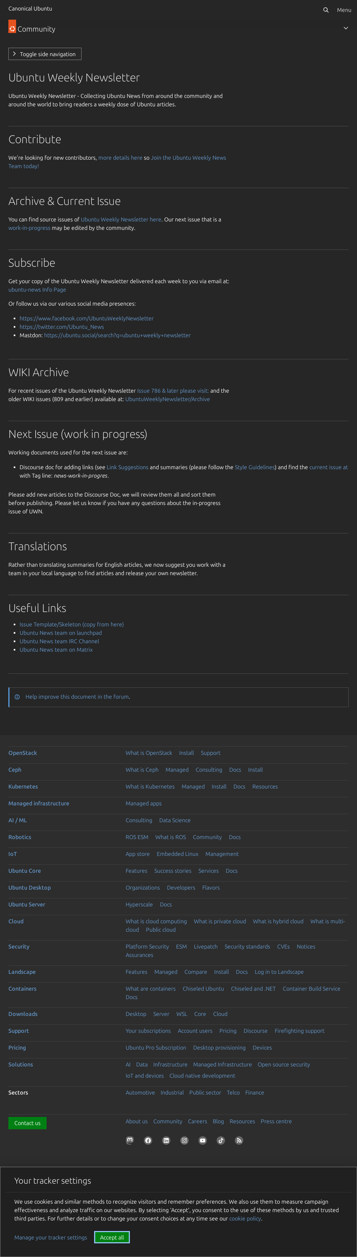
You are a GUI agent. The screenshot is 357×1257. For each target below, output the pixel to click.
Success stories (172, 870)
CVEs (283, 946)
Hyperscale (139, 904)
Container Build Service (312, 988)
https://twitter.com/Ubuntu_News (62, 327)
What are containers (151, 988)
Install (186, 753)
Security (18, 946)
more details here (120, 157)
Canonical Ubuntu (30, 8)
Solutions (20, 1064)
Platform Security (147, 946)
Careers (197, 1121)
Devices (262, 1047)
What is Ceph (142, 769)
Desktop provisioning (219, 1047)
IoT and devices (145, 1075)
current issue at (328, 467)
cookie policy (245, 1218)
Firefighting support (299, 1030)
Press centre (276, 1121)
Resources (265, 786)
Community (207, 837)
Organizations (143, 887)
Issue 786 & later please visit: (173, 390)
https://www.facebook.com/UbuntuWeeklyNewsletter (87, 318)
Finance (254, 1092)
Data (142, 1064)
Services (208, 870)
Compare (195, 972)
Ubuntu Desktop (29, 887)
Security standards (247, 946)
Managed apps (144, 803)
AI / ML (17, 820)
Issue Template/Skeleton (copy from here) (72, 624)
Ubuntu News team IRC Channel (59, 641)
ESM (181, 946)
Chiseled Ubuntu (203, 988)
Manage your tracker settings (50, 1237)
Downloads (22, 1014)
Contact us (27, 1123)
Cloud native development (202, 1075)
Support (210, 753)
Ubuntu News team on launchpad (61, 633)
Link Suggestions (127, 467)
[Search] (325, 10)
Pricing (228, 1030)
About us (137, 1121)
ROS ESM (137, 837)
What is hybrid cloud (278, 921)
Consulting (209, 769)
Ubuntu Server (26, 904)
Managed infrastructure (38, 803)
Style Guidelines (255, 467)
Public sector (205, 1092)
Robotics (19, 837)
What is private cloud (220, 921)
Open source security (284, 1064)
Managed (177, 769)
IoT (12, 854)
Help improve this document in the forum (77, 696)
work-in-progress (29, 228)
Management (222, 854)
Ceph (14, 769)
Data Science (175, 820)
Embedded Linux (177, 854)
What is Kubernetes (150, 786)
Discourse (256, 1030)
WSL (181, 1014)
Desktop (136, 1014)
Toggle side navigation (48, 54)
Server (161, 1014)
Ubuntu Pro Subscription (156, 1047)
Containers (22, 988)
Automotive (140, 1092)
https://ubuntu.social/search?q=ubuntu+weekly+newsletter (117, 335)
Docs (235, 769)
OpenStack (22, 753)
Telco (233, 1092)
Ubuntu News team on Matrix (56, 649)
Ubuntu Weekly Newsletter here (121, 219)
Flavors (211, 887)
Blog (218, 1121)
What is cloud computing (156, 921)
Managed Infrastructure (222, 1064)
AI (128, 1064)
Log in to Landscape (279, 972)
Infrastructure (170, 1064)
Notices (306, 946)
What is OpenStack (149, 753)
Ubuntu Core (24, 870)
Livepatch (206, 946)
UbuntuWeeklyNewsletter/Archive (167, 399)
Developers (181, 887)
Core (200, 1014)
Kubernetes (23, 786)
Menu (344, 10)
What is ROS (170, 837)
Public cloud (161, 929)
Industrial (172, 1092)
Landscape (22, 972)
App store (138, 854)
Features (136, 870)
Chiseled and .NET (253, 988)
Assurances (139, 955)
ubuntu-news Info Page (37, 289)
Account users (195, 1030)
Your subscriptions (148, 1030)
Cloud (15, 921)
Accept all (112, 1237)
